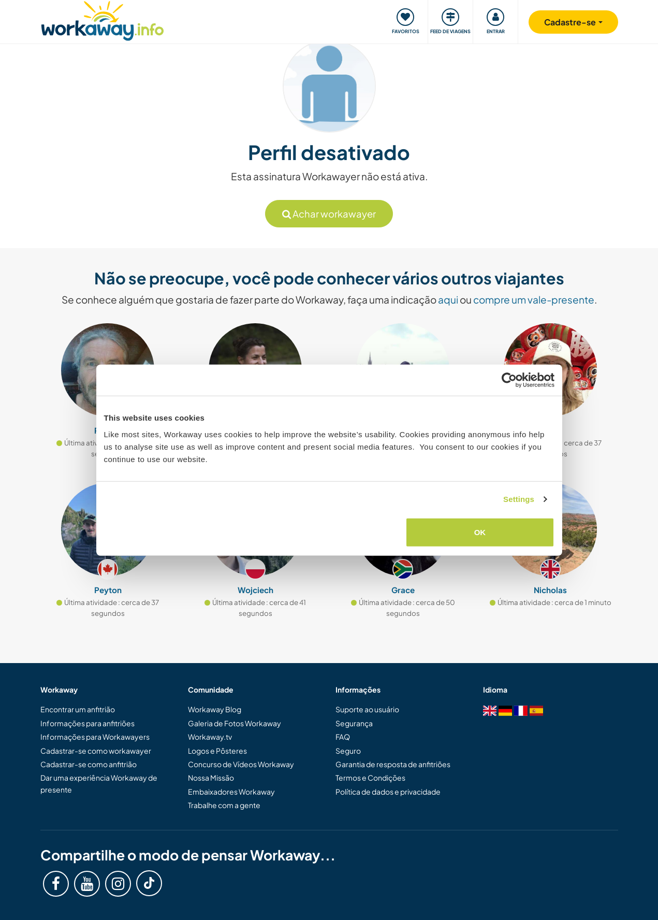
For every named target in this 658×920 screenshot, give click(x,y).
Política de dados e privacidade (388, 791)
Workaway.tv (210, 736)
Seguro (348, 750)
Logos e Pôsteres (217, 750)
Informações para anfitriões (87, 723)
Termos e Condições (370, 777)
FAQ (342, 736)
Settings (518, 499)
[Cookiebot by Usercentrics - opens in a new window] (509, 380)
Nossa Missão (211, 777)
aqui (448, 299)
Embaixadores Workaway (231, 791)
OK (480, 531)
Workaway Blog (214, 709)
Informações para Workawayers (95, 736)
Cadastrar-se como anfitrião (88, 764)
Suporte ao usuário (367, 709)
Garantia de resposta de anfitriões (392, 764)
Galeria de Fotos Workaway (234, 723)
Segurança (354, 723)
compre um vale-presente (533, 299)
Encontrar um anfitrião (77, 709)
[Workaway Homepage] (102, 19)
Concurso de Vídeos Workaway (241, 764)
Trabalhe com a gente (224, 805)
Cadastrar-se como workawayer (95, 750)
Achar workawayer (329, 214)
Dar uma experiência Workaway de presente (98, 783)
